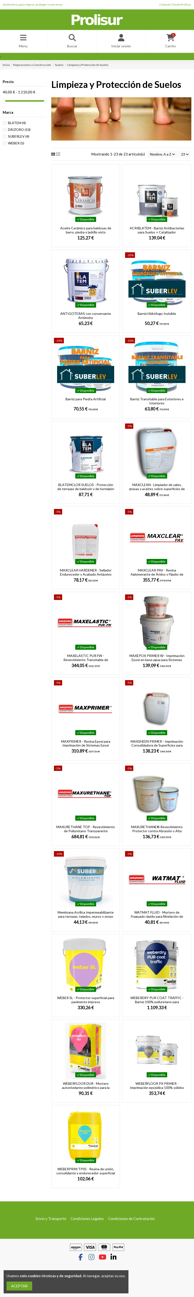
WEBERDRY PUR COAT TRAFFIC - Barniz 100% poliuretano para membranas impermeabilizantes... (157, 1003)
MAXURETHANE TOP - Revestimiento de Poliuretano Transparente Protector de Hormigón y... (85, 832)
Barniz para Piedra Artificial (86, 401)
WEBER (16, 144)
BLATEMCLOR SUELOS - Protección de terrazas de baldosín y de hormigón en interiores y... (85, 490)
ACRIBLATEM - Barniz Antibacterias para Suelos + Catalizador (157, 231)
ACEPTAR (19, 1286)
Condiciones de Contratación (131, 1220)
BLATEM (17, 124)
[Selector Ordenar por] (160, 155)
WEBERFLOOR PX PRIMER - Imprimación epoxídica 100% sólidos (157, 1087)
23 (184, 155)
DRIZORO (19, 130)
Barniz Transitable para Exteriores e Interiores (157, 403)
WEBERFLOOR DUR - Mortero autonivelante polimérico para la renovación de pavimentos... (86, 1089)
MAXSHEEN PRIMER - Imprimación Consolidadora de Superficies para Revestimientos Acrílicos (157, 747)
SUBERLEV (18, 137)
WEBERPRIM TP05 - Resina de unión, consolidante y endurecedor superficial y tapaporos (85, 1174)
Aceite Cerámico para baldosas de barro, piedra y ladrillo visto (85, 231)
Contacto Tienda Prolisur (175, 4)
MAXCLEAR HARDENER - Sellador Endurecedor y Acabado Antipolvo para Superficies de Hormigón (86, 576)
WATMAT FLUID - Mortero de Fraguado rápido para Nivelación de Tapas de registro (157, 918)
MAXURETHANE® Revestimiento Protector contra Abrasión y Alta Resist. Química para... (157, 832)
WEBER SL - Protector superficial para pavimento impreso (85, 1001)
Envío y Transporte (51, 1220)
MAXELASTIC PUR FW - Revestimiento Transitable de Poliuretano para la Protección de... (86, 661)
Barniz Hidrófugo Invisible (157, 315)
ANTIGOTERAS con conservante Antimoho (85, 317)
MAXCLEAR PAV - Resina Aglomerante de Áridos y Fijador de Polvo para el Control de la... (157, 576)
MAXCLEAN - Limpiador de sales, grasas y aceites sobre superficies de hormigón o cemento (157, 490)
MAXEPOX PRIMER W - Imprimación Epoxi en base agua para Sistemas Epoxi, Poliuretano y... (157, 661)
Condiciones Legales (87, 1220)
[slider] (4, 102)
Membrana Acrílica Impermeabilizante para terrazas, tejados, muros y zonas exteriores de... (86, 918)
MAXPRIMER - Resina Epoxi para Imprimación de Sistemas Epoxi (85, 745)
